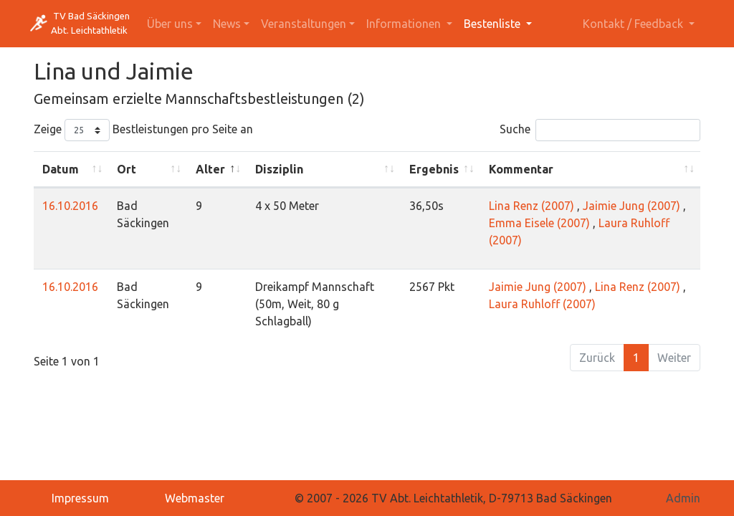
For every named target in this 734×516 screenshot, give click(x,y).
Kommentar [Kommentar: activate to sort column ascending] (521, 169)
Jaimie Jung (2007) (631, 205)
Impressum (80, 498)
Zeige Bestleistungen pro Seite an (143, 130)
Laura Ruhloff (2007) (542, 303)
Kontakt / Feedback (634, 23)
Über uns (170, 23)
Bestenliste (493, 23)
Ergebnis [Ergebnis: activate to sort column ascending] (434, 169)
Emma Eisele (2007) (539, 222)
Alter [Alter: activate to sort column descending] (210, 169)
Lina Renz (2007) (531, 205)
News (227, 23)
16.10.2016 (70, 205)
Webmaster (194, 498)
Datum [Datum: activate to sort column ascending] (60, 169)
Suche (600, 130)
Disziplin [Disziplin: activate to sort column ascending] (279, 169)
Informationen (405, 23)
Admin (683, 498)
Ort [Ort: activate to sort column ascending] (126, 169)
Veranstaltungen (303, 23)
